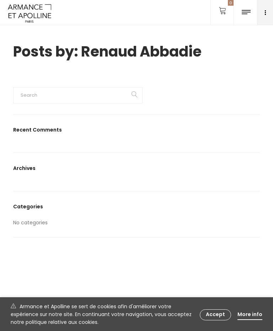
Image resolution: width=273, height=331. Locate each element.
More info (249, 314)
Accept (215, 314)
